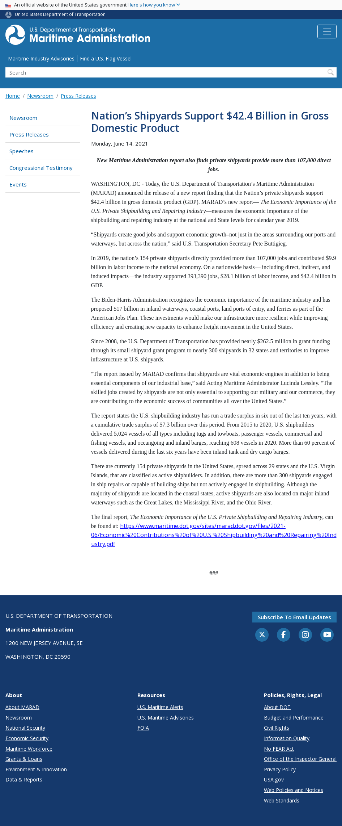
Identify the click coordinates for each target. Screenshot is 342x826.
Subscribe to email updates (294, 617)
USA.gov (274, 779)
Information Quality (286, 738)
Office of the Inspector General (300, 758)
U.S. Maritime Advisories (165, 717)
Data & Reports (23, 779)
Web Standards (281, 800)
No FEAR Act (279, 748)
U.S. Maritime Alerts (160, 707)
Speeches (21, 151)
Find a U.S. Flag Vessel (106, 58)
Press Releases (78, 95)
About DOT (277, 707)
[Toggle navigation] (327, 31)
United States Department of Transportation (60, 14)
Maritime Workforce (28, 748)
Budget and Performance (294, 717)
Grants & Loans (23, 758)
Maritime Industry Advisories (41, 58)
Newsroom (40, 95)
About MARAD (22, 707)
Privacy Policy (280, 769)
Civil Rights (276, 727)
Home (12, 95)
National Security (25, 727)
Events (18, 184)
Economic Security (26, 738)
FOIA (143, 727)
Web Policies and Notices (293, 790)
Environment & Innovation (36, 769)
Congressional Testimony (41, 167)
